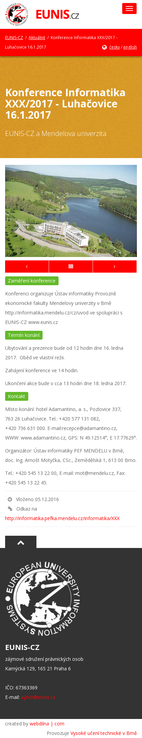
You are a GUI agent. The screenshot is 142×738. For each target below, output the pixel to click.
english (130, 47)
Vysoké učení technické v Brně (103, 733)
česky (114, 47)
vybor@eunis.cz (38, 697)
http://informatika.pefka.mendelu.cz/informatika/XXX (62, 518)
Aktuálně (37, 37)
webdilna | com (47, 723)
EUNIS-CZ (14, 37)
